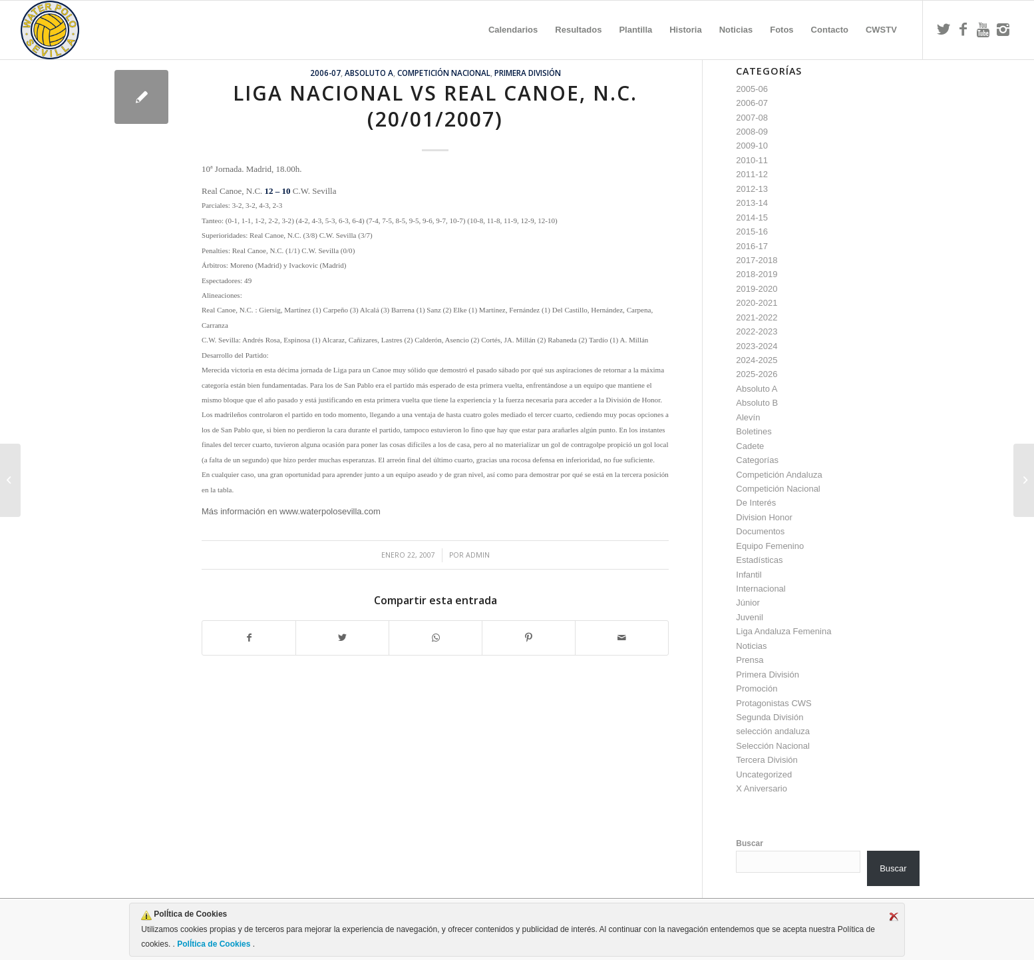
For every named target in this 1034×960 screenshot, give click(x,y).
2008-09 (752, 132)
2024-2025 (756, 360)
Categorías (757, 460)
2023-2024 (756, 346)
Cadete (750, 446)
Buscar (749, 843)
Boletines (753, 431)
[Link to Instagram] (1003, 29)
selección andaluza (773, 731)
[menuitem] (513, 30)
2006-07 (325, 72)
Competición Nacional (443, 72)
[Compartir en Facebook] (248, 638)
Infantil (748, 575)
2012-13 (752, 189)
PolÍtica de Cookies (214, 944)
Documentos (760, 531)
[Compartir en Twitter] (342, 638)
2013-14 (752, 203)
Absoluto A (369, 72)
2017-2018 (756, 260)
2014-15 (752, 218)
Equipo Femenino (770, 546)
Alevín (748, 417)
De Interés (756, 503)
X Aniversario (761, 788)
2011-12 (752, 174)
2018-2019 (756, 274)
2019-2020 (756, 289)
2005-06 (752, 89)
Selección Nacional (773, 746)
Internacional (760, 589)
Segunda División (769, 717)
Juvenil (749, 617)
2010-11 (752, 160)
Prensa (749, 660)
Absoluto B (757, 403)
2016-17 (752, 246)
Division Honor (764, 517)
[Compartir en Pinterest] (528, 638)
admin (478, 555)
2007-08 (752, 118)
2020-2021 (756, 303)
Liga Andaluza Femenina (783, 631)
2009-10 (752, 146)
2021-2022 (756, 317)
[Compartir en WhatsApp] (435, 638)
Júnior (747, 603)
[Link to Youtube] (983, 29)
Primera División (527, 72)
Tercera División (766, 760)
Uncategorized (764, 774)
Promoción (756, 689)
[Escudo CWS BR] (50, 30)
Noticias (751, 646)
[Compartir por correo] (622, 638)
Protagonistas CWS (773, 703)
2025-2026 (756, 374)
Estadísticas (759, 560)
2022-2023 (756, 331)
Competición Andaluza (779, 475)
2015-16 (752, 232)
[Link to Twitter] (943, 29)
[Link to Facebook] (963, 29)
